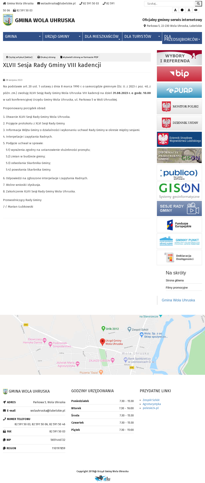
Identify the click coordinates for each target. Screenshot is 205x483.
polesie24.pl (151, 409)
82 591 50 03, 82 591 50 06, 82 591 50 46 (40, 425)
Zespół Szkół (151, 401)
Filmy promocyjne (177, 288)
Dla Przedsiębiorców (182, 39)
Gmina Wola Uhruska (178, 301)
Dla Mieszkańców (102, 38)
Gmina (23, 37)
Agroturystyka (152, 405)
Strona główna (175, 281)
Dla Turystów (142, 37)
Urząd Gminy (62, 37)
